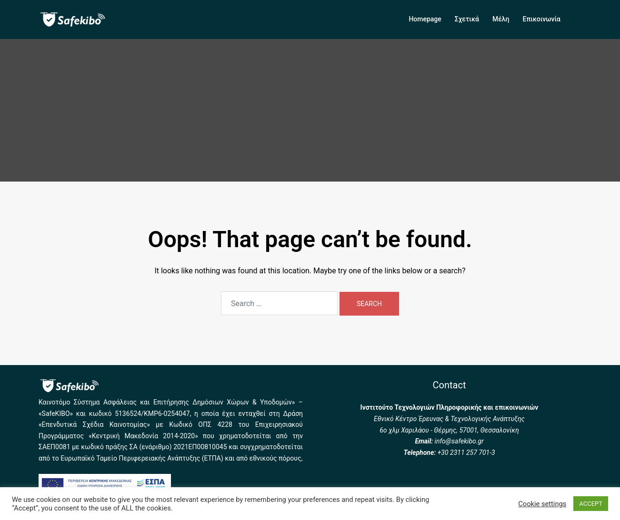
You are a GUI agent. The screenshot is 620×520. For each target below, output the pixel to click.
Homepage (425, 19)
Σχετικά (467, 19)
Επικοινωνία (542, 19)
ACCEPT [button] (590, 503)
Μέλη (501, 19)
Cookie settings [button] (542, 504)
